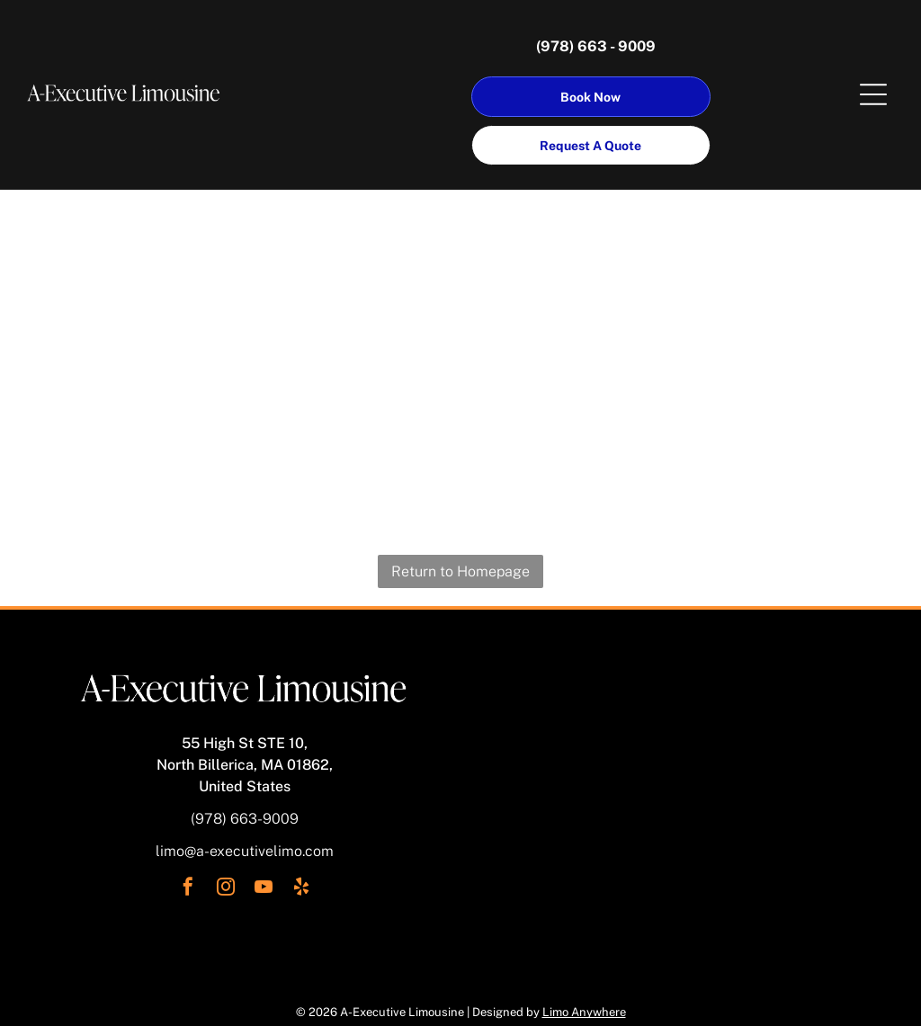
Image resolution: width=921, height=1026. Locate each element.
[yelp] (301, 889)
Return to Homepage (460, 571)
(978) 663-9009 (245, 818)
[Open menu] (873, 94)
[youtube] (263, 889)
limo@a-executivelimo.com (245, 851)
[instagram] (225, 889)
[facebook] (187, 889)
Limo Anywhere (584, 1012)
